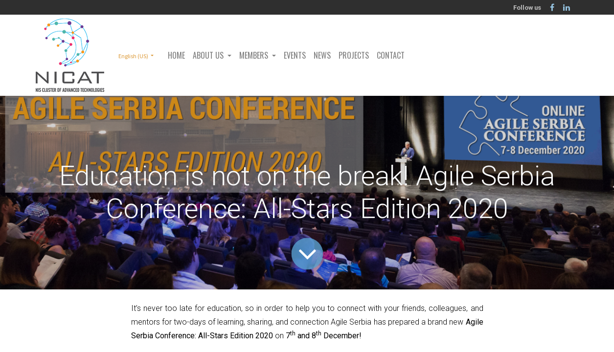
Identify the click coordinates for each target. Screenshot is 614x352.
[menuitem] (176, 55)
